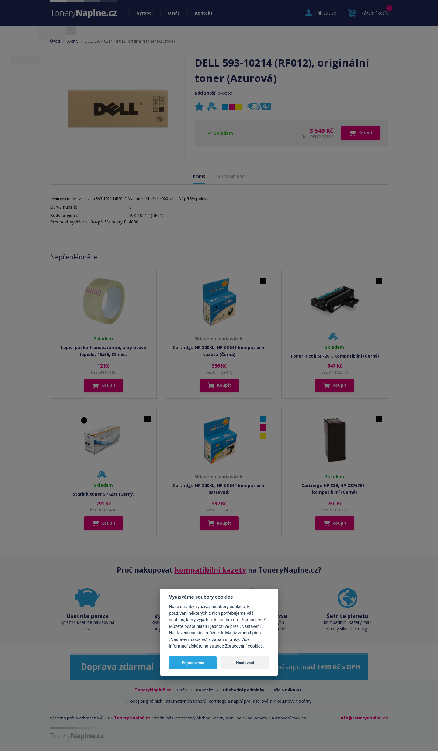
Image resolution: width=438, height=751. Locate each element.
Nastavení (245, 662)
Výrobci (144, 13)
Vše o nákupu (287, 690)
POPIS (199, 177)
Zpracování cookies (244, 646)
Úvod (55, 41)
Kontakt (203, 13)
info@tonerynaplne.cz (363, 718)
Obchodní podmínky (243, 690)
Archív (72, 41)
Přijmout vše (193, 662)
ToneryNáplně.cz (132, 718)
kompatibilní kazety (210, 570)
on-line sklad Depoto (248, 718)
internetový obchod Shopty (199, 718)
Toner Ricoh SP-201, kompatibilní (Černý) (334, 356)
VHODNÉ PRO (231, 177)
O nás (174, 13)
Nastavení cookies (289, 718)
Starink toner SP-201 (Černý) (103, 494)
